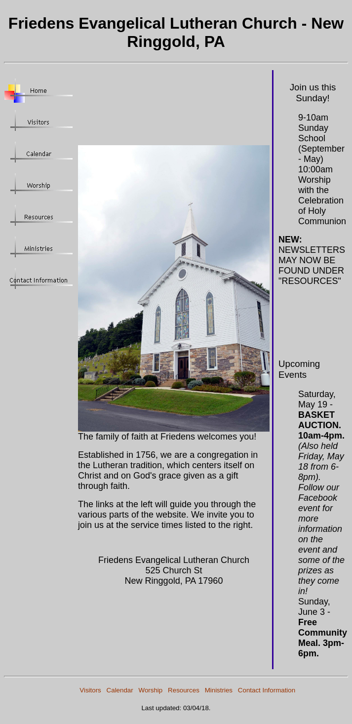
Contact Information (266, 690)
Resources (183, 690)
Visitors (90, 690)
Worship (151, 690)
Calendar (120, 690)
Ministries (219, 690)
